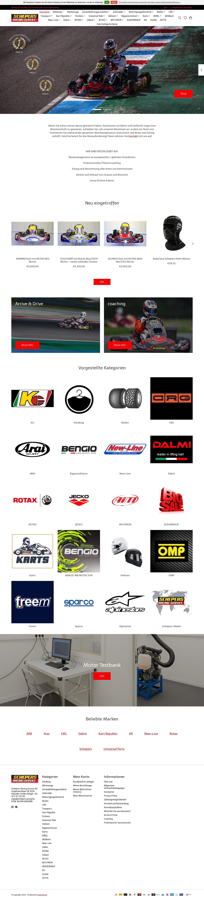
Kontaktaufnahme (113, 807)
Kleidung (79, 422)
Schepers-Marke (171, 626)
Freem (32, 626)
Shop (183, 93)
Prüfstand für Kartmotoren (117, 822)
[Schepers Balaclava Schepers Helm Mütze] (171, 233)
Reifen (125, 422)
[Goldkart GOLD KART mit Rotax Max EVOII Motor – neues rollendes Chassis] (79, 233)
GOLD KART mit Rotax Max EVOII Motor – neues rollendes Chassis (79, 260)
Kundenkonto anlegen (83, 781)
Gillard (45, 855)
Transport (47, 808)
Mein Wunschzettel (82, 795)
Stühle (153, 20)
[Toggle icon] (180, 17)
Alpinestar (125, 626)
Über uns (108, 781)
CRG (171, 422)
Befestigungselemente (53, 797)
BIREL (45, 835)
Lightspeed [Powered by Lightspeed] (42, 895)
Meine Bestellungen (82, 785)
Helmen (125, 575)
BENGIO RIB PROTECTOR (79, 575)
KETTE (163, 20)
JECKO (78, 524)
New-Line (125, 473)
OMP (171, 575)
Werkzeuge (72, 11)
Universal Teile (49, 820)
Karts (32, 575)
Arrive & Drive (110, 815)
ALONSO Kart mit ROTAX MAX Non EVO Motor (125, 260)
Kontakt (133, 136)
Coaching (108, 819)
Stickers (46, 816)
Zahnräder (47, 793)
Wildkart (169, 16)
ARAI (32, 473)
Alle (102, 281)
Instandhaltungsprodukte (54, 789)
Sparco (79, 626)
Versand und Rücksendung (116, 803)
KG (145, 20)
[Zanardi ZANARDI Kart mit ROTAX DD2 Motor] (32, 233)
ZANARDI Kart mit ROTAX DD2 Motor (32, 260)
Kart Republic (48, 812)
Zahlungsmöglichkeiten (115, 799)
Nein (114, 2)
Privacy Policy (110, 795)
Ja (107, 2)
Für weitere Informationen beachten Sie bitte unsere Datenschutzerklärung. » (150, 2)
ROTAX (32, 524)
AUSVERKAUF (134, 20)
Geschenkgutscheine (107, 24)
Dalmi (171, 473)
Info (102, 675)
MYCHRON (125, 524)
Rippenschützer (79, 473)
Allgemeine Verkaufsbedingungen (114, 786)
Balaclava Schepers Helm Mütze (171, 258)
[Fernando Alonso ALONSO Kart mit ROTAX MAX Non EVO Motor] (125, 233)
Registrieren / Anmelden (182, 7)
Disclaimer (109, 792)
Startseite (44, 11)
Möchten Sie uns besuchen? (117, 811)
